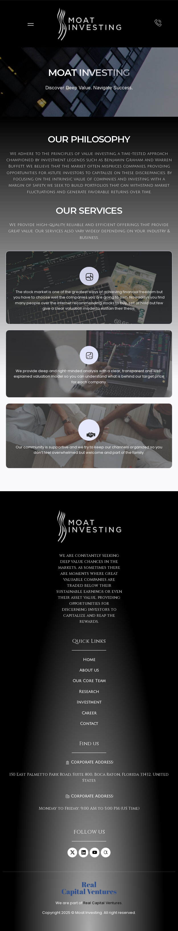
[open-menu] (29, 23)
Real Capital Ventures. (102, 902)
